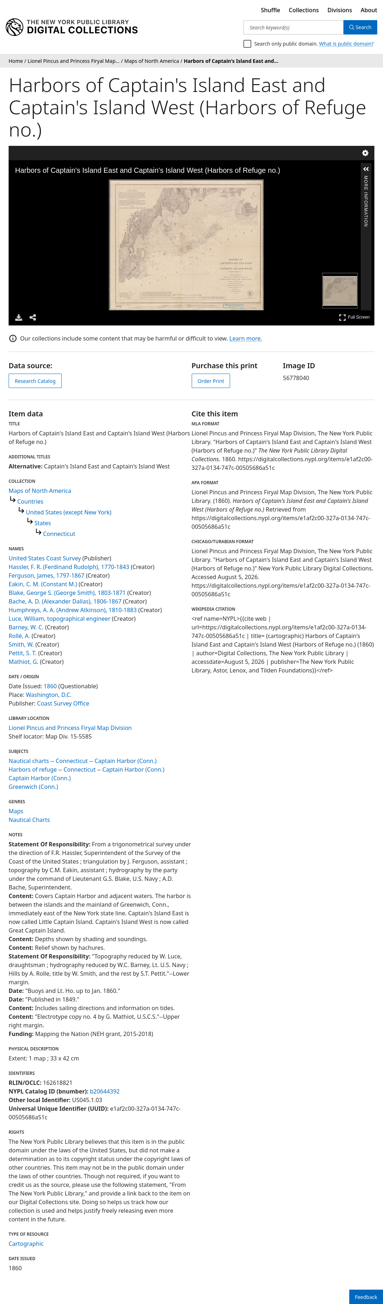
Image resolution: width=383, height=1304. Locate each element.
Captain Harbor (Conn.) (125, 761)
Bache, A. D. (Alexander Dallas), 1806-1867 (65, 601)
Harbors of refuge (33, 769)
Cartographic (26, 1244)
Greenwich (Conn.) (33, 787)
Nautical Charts (29, 820)
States (42, 523)
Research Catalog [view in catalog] (35, 381)
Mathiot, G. (23, 662)
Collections (304, 10)
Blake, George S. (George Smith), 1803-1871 (67, 593)
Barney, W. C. (26, 627)
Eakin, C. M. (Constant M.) (43, 584)
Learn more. (245, 338)
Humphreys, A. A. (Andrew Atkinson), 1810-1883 (73, 610)
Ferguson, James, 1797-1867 (46, 575)
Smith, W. (21, 644)
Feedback (366, 1297)
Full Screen (354, 317)
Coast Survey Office (63, 703)
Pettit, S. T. (23, 653)
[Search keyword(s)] (293, 27)
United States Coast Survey (45, 558)
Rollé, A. (19, 636)
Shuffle (270, 10)
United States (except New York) (68, 512)
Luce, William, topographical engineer (60, 619)
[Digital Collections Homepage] (71, 27)
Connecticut (59, 534)
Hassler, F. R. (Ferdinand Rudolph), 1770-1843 (69, 567)
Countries (30, 501)
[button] (366, 169)
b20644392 (105, 1091)
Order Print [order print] (211, 381)
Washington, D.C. (49, 695)
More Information (365, 179)
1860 (50, 686)
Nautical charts (29, 761)
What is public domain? (346, 43)
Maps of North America (40, 491)
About (369, 10)
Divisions (339, 10)
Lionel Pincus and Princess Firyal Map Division (70, 728)
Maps (16, 811)
